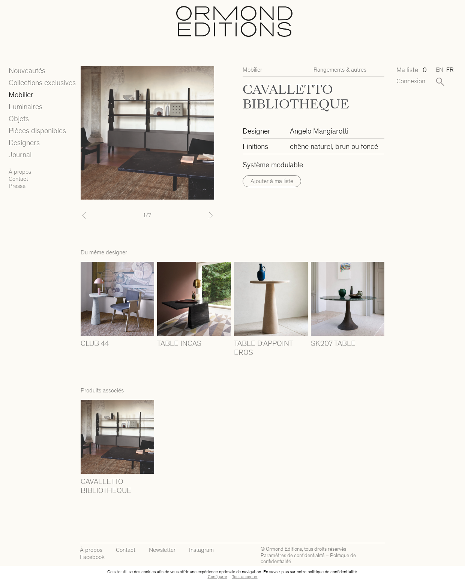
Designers (24, 142)
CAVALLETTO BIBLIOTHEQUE (106, 486)
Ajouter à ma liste (271, 181)
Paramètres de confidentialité (292, 555)
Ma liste (410, 70)
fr (449, 69)
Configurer (217, 576)
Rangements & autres (340, 69)
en (439, 69)
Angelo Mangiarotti (319, 130)
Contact (18, 178)
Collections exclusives (42, 82)
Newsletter (162, 549)
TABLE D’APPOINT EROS (263, 348)
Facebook (92, 556)
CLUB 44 (95, 343)
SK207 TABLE (333, 343)
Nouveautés (27, 70)
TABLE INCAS (179, 343)
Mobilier (21, 94)
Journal (20, 154)
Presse (17, 185)
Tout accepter (245, 576)
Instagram (201, 549)
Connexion (410, 81)
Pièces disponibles (37, 130)
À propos (20, 171)
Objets (19, 118)
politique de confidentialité (332, 571)
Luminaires (25, 106)
